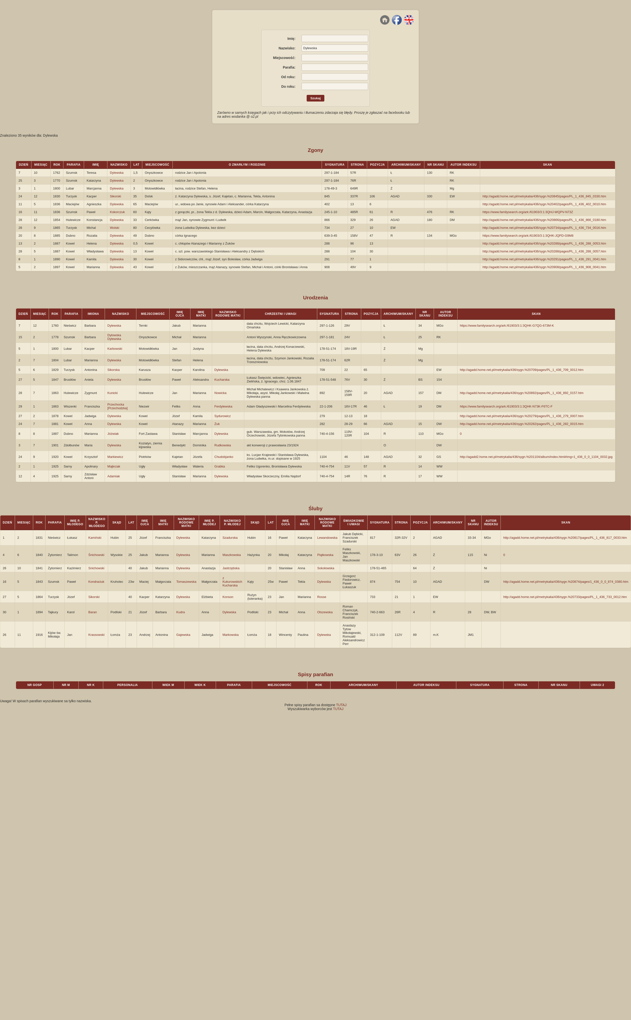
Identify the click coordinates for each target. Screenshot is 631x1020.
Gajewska (183, 635)
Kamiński (94, 537)
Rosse (321, 597)
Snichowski (96, 568)
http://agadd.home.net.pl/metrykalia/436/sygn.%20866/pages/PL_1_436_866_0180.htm (544, 220)
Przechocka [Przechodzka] (117, 406)
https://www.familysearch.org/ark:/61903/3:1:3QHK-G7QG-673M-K (507, 325)
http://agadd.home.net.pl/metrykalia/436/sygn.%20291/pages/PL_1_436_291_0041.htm (544, 259)
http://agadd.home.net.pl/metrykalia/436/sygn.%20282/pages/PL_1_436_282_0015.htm (522, 424)
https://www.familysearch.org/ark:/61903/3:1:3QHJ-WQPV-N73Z (528, 212)
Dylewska (117, 173)
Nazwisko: (287, 48)
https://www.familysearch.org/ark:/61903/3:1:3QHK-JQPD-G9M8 (528, 235)
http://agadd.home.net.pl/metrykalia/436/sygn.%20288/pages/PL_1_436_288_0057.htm (544, 251)
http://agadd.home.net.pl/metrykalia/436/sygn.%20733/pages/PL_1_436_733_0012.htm (565, 597)
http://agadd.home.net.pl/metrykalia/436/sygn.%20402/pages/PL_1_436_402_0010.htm (544, 204)
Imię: (291, 39)
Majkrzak (113, 466)
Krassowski (96, 635)
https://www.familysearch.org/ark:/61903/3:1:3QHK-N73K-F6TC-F (506, 406)
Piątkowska (325, 555)
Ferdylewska (223, 406)
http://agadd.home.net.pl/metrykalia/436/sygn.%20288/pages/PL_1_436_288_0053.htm (544, 243)
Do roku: (288, 86)
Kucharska (222, 379)
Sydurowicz (223, 416)
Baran (92, 612)
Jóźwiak (113, 434)
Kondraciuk (96, 581)
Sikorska (113, 370)
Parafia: (289, 67)
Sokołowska (325, 568)
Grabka (220, 466)
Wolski (114, 228)
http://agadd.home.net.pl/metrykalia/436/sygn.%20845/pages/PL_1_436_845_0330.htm (544, 196)
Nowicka (221, 393)
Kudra (180, 612)
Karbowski (114, 348)
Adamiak (113, 476)
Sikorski (115, 196)
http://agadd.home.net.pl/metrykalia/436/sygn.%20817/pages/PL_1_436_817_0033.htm (565, 537)
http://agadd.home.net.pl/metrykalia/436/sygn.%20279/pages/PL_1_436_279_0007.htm (522, 416)
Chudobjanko (224, 457)
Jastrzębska (230, 568)
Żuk (217, 424)
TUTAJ (341, 705)
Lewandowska (327, 537)
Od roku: (288, 77)
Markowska (230, 635)
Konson (227, 597)
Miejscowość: (284, 58)
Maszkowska (231, 555)
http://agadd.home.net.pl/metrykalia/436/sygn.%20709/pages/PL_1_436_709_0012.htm (522, 370)
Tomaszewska (186, 581)
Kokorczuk (117, 212)
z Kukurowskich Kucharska (232, 581)
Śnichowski (96, 555)
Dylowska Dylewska (114, 337)
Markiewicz (115, 457)
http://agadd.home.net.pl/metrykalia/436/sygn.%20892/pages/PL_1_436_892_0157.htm (522, 393)
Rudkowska (223, 445)
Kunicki (112, 393)
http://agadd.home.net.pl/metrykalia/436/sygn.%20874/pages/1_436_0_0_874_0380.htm (565, 581)
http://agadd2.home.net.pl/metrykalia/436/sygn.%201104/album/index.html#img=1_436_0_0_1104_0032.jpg (536, 457)
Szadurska (229, 537)
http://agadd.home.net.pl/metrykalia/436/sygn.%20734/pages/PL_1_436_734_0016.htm (544, 228)
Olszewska (325, 612)
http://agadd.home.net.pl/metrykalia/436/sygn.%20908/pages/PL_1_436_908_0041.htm (544, 267)
